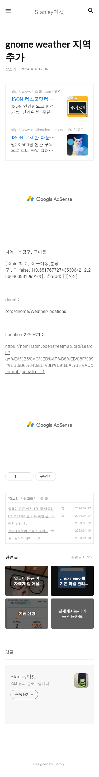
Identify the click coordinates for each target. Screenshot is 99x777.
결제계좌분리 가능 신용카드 (28, 530)
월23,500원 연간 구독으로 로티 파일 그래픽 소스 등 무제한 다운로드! (32, 147)
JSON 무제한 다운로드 (33, 137)
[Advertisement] (49, 199)
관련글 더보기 (82, 557)
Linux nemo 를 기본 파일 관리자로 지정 (33, 516)
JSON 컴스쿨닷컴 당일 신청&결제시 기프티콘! (33, 99)
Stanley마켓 (23, 676)
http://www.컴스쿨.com (31, 91)
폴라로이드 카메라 (21, 538)
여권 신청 (15, 523)
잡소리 (14, 498)
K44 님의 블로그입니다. (30, 683)
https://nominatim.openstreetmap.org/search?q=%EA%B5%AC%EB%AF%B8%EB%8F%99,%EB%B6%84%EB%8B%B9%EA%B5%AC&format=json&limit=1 (49, 358)
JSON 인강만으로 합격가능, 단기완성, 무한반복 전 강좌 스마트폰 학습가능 (33, 109)
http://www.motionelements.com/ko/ (43, 129)
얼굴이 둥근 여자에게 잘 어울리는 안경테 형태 (33, 508)
